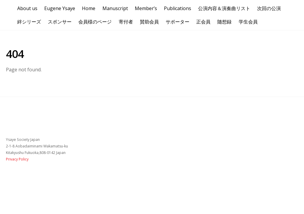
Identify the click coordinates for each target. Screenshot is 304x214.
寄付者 (126, 21)
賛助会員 (149, 21)
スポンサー (60, 21)
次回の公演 (269, 8)
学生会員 (248, 21)
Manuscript (115, 8)
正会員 (203, 21)
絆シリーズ (29, 21)
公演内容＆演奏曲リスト (224, 8)
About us (27, 8)
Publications (177, 8)
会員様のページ (95, 21)
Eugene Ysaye (59, 8)
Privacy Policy (17, 159)
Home (88, 8)
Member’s (146, 8)
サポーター (177, 21)
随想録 (224, 21)
